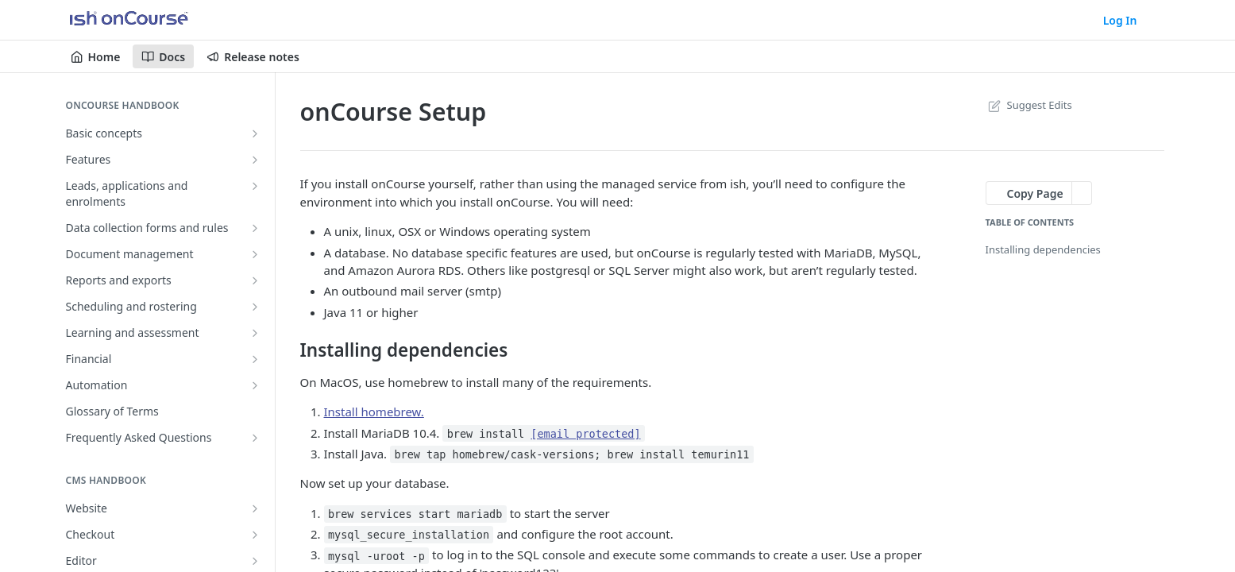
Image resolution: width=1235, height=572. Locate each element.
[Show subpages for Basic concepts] (255, 133)
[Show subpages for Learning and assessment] (255, 333)
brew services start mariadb (415, 514)
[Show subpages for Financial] (255, 359)
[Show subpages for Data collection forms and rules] (255, 228)
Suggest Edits (1029, 105)
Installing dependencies (1043, 249)
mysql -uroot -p (376, 555)
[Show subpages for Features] (255, 159)
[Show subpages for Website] (255, 508)
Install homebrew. (374, 411)
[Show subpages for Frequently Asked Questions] (255, 437)
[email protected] (585, 433)
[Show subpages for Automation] (255, 385)
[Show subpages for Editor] (255, 561)
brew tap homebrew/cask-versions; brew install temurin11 (571, 454)
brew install (544, 433)
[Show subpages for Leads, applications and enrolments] (255, 186)
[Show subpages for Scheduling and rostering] (255, 306)
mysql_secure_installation (408, 534)
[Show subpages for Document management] (255, 254)
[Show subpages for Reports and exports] (255, 280)
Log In (1120, 20)
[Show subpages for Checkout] (255, 534)
